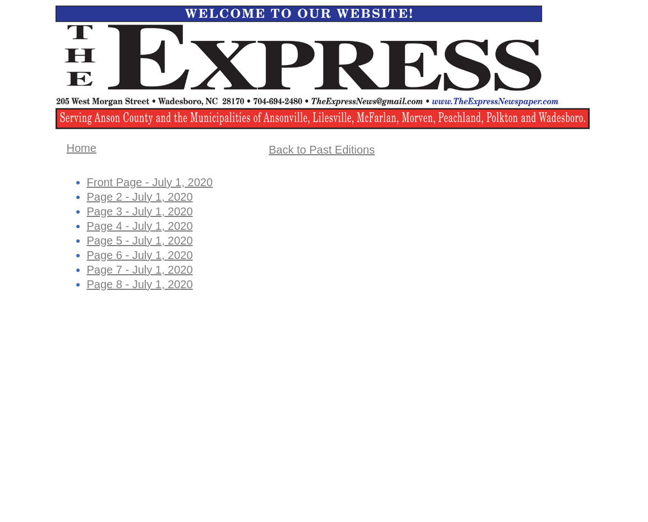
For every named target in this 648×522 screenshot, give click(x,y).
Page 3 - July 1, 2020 (140, 211)
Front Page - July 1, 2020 (150, 182)
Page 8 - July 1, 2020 (140, 284)
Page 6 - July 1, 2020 (140, 255)
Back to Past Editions (322, 150)
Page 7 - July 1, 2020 (140, 270)
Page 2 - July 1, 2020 (140, 197)
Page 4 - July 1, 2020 (140, 226)
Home (81, 148)
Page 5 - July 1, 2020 (140, 240)
